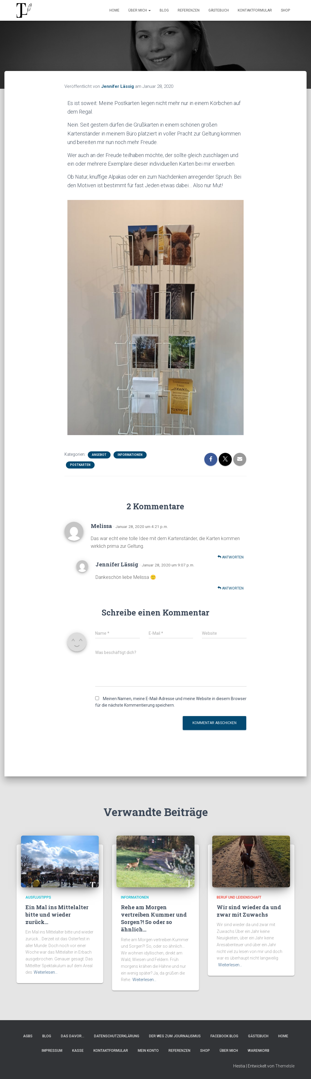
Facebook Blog (224, 1036)
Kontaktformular (255, 10)
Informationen (130, 454)
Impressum (52, 1051)
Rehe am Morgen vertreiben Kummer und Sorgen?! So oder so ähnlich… (154, 918)
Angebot (99, 454)
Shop (285, 10)
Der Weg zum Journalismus (175, 1036)
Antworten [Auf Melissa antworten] (231, 557)
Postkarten (80, 464)
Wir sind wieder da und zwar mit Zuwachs (249, 911)
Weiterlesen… (46, 972)
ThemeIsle (284, 1066)
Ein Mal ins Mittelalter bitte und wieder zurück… (56, 914)
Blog (164, 10)
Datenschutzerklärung (116, 1036)
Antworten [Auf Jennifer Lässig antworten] (231, 588)
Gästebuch (218, 10)
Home (114, 10)
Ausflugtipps (38, 897)
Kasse (78, 1051)
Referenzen (189, 10)
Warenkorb (258, 1051)
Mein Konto (148, 1051)
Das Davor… (72, 1036)
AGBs (28, 1036)
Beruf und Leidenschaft (239, 897)
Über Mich (139, 10)
